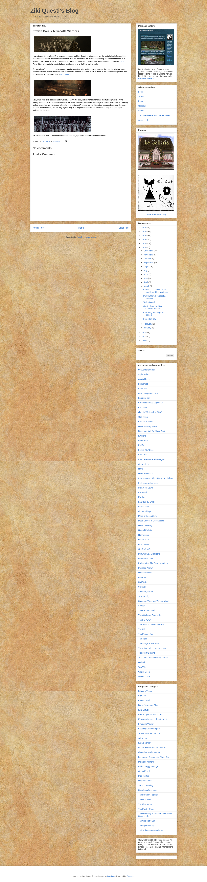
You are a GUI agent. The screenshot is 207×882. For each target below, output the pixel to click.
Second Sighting (145, 785)
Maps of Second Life (147, 516)
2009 (143, 340)
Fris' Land (142, 455)
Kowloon (142, 497)
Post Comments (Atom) (86, 237)
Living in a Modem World (149, 752)
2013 (143, 243)
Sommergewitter (145, 591)
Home (81, 228)
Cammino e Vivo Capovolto (150, 403)
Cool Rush (143, 417)
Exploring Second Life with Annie (153, 719)
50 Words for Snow (146, 370)
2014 (143, 239)
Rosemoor (143, 577)
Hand (140, 469)
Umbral (141, 662)
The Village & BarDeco (148, 643)
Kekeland (142, 492)
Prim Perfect (143, 776)
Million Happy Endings (148, 766)
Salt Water (143, 582)
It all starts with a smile (148, 483)
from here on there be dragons (151, 459)
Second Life (143, 120)
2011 (143, 332)
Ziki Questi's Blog (54, 10)
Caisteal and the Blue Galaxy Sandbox (152, 307)
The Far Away (144, 620)
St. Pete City (144, 596)
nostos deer (143, 539)
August (147, 266)
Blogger (130, 876)
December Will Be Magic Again (152, 431)
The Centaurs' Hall (146, 610)
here (122, 61)
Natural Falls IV (145, 530)
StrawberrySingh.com (148, 790)
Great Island (143, 464)
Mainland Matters (146, 78)
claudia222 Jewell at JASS (150, 412)
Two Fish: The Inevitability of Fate (153, 657)
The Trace (142, 639)
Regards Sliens (145, 781)
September (149, 262)
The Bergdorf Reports (148, 795)
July (146, 270)
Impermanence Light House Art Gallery (155, 478)
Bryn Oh (142, 695)
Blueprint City (144, 398)
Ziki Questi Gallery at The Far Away (154, 115)
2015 (143, 235)
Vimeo (141, 111)
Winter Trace (144, 676)
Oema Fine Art (144, 771)
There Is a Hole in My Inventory (152, 648)
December (149, 251)
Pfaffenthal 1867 (145, 558)
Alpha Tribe (143, 374)
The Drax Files (144, 799)
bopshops (111, 876)
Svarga (141, 606)
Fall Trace (142, 445)
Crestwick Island (145, 421)
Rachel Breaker (145, 573)
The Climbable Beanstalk (149, 615)
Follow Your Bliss (146, 450)
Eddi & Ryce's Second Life (150, 714)
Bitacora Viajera (145, 691)
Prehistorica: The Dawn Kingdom (153, 563)
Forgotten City (149, 319)
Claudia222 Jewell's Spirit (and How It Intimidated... (155, 290)
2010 (143, 336)
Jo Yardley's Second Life (149, 733)
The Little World (145, 804)
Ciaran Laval (144, 700)
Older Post (123, 228)
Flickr (140, 92)
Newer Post (38, 228)
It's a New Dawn (145, 488)
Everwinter (143, 440)
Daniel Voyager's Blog (148, 705)
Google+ (142, 106)
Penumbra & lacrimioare (149, 554)
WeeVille (142, 667)
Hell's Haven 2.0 (145, 473)
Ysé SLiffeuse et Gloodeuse (150, 830)
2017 (143, 228)
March (147, 286)
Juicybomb (143, 738)
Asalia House (144, 379)
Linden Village (144, 511)
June (146, 274)
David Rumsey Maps (147, 426)
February (148, 324)
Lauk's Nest (143, 506)
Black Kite (142, 388)
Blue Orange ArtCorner (148, 393)
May (146, 278)
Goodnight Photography (149, 729)
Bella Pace (143, 384)
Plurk (140, 101)
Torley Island (149, 302)
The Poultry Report (146, 809)
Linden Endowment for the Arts (152, 747)
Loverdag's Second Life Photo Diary (154, 757)
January (148, 328)
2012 (143, 247)
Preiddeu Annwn (145, 568)
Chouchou (142, 407)
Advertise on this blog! (156, 214)
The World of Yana (146, 821)
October (148, 258)
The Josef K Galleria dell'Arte (151, 625)
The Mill (141, 629)
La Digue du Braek (146, 502)
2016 (143, 231)
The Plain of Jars (145, 634)
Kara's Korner (144, 743)
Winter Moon (144, 672)
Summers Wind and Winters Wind (153, 601)
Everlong (142, 436)
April (146, 282)
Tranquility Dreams (146, 653)
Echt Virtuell (143, 710)
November (149, 255)
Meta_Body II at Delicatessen (151, 521)
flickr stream (65, 74)
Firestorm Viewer (146, 724)
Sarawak (142, 587)
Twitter (141, 96)
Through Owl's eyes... (148, 825)
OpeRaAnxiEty (145, 549)
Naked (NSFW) (145, 525)
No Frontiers (143, 535)
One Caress (143, 544)
